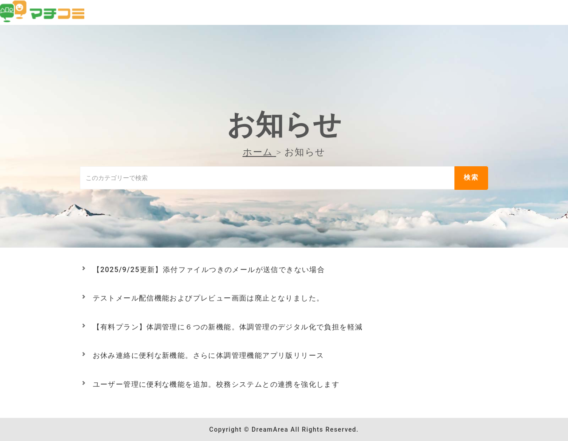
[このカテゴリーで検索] (267, 177)
